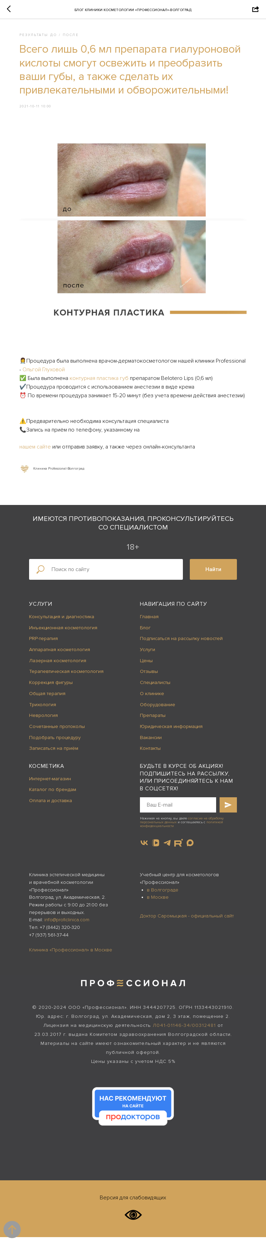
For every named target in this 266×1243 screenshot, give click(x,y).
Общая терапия (47, 699)
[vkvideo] (155, 849)
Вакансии (151, 743)
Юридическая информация (171, 732)
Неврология (43, 722)
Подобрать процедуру (55, 743)
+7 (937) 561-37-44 (49, 941)
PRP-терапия (43, 645)
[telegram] (167, 849)
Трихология (42, 710)
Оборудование (157, 710)
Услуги (40, 610)
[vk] (144, 849)
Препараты (153, 722)
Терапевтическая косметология (66, 678)
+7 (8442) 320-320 (60, 933)
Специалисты (155, 689)
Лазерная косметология (57, 666)
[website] (178, 849)
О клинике (152, 699)
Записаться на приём (53, 754)
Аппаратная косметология (59, 656)
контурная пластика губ (101, 374)
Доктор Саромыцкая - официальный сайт (187, 922)
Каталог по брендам (52, 796)
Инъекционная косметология (63, 634)
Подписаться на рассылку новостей (181, 645)
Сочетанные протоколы (57, 732)
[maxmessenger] (190, 849)
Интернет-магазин (50, 785)
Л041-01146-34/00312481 (184, 1032)
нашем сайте (38, 451)
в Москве (158, 903)
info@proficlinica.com (66, 926)
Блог (145, 634)
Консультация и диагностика (61, 623)
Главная (149, 623)
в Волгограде (162, 896)
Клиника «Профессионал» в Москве (70, 956)
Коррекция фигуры (51, 689)
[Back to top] (12, 1229)
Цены (146, 666)
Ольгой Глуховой (77, 365)
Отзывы (149, 678)
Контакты (150, 754)
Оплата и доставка (50, 807)
